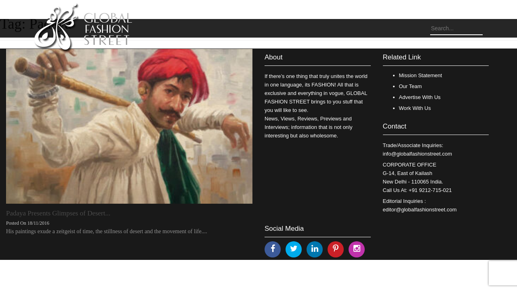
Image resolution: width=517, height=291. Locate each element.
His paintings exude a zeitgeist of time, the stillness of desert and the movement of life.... (106, 231)
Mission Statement (420, 75)
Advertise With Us (420, 97)
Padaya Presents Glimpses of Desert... (58, 213)
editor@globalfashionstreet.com (420, 210)
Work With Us (415, 108)
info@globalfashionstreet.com (417, 154)
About (273, 57)
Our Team (410, 86)
